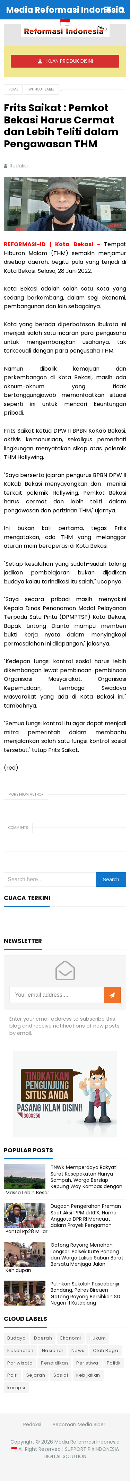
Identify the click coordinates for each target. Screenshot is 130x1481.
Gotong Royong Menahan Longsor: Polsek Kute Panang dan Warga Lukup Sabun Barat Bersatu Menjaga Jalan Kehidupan (64, 1257)
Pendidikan (54, 1363)
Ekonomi (70, 1338)
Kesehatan (20, 1350)
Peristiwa (87, 1363)
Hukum (97, 1338)
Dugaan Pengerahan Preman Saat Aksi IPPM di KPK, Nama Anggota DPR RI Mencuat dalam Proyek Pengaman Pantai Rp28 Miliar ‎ (63, 1219)
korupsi (16, 1387)
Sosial (60, 1375)
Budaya (16, 1338)
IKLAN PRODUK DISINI (69, 61)
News (78, 1350)
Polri (12, 1375)
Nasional (52, 1350)
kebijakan (88, 1375)
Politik (114, 1363)
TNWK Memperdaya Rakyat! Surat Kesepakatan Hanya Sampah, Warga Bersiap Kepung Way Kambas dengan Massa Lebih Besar (64, 1180)
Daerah (43, 1338)
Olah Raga (106, 1350)
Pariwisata (20, 1363)
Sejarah (35, 1375)
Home (13, 89)
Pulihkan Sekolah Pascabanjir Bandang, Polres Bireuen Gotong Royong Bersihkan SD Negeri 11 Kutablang (85, 1293)
